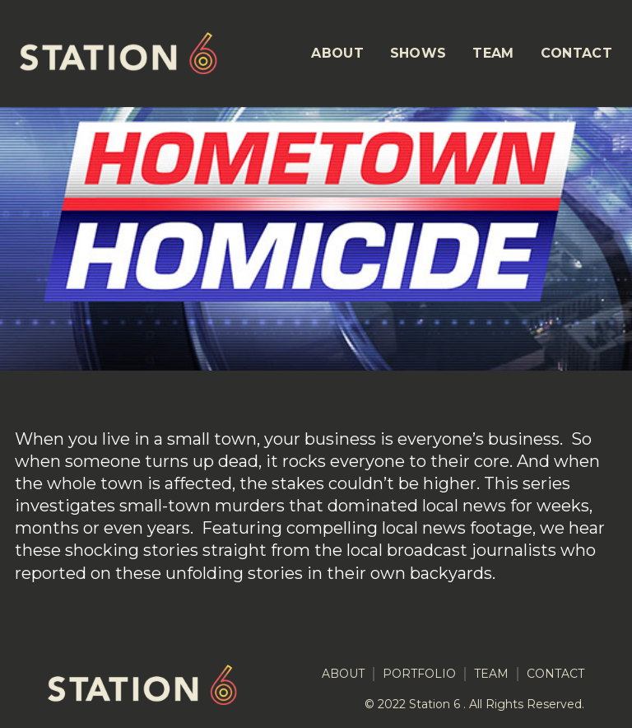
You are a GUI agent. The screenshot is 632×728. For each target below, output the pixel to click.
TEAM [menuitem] (493, 53)
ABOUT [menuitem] (337, 53)
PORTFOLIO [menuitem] (419, 674)
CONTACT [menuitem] (576, 53)
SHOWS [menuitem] (418, 53)
